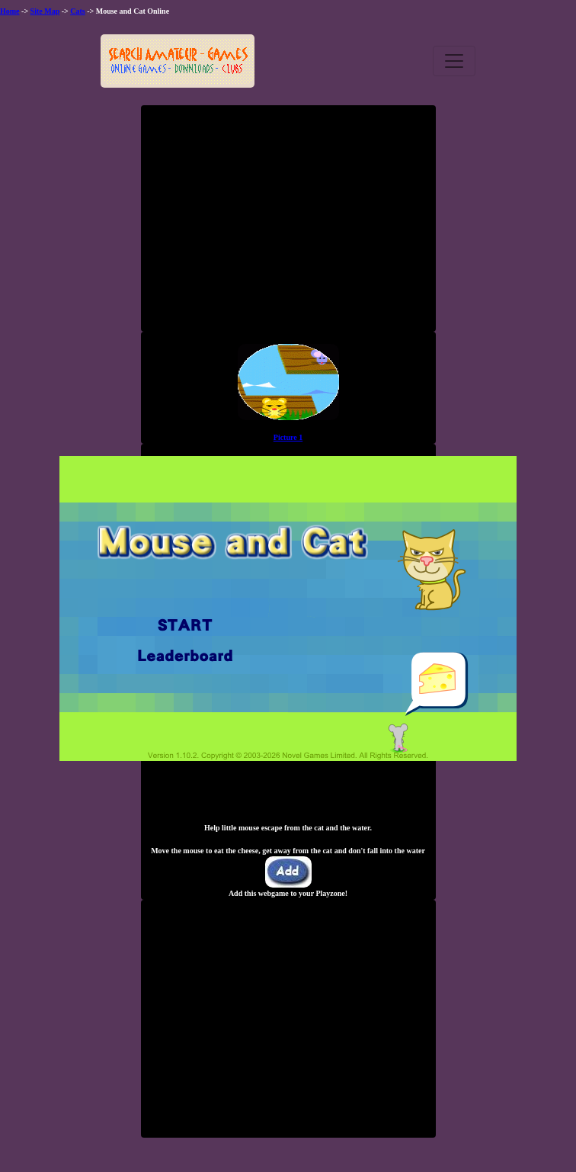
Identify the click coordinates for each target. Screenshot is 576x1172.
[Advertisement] (288, 224)
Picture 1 (288, 437)
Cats (77, 11)
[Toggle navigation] (454, 61)
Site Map (45, 11)
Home (10, 11)
